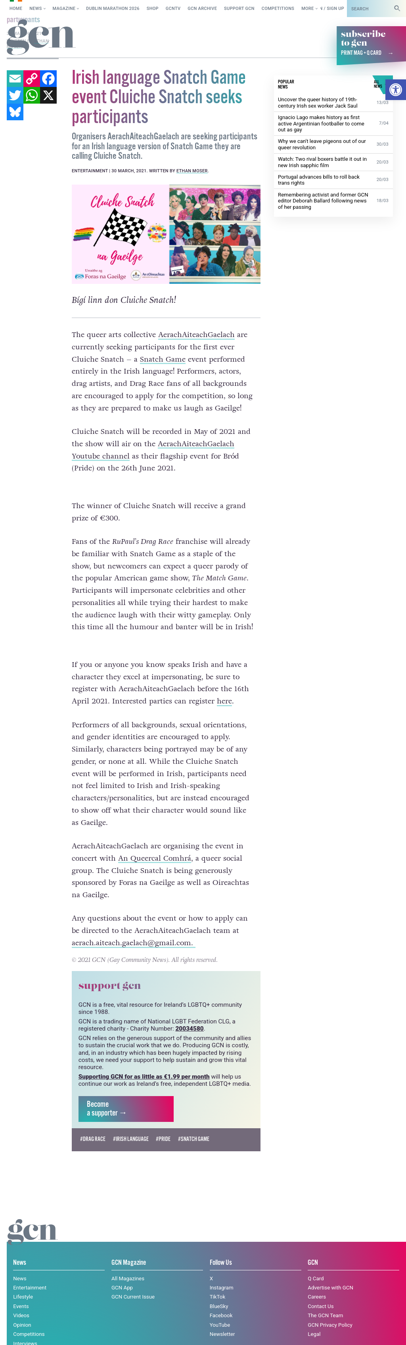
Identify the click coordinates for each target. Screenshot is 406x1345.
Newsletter (222, 1320)
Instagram (222, 1274)
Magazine (64, 8)
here (224, 687)
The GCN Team (325, 1302)
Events (21, 1292)
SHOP (153, 8)
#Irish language (131, 1125)
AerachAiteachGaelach (196, 335)
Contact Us (320, 1292)
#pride (163, 1125)
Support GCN (239, 8)
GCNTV (173, 8)
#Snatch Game (193, 1125)
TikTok (218, 1283)
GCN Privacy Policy (330, 1311)
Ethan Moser (192, 170)
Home (16, 8)
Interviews (25, 1329)
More (307, 8)
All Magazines (127, 1264)
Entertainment (29, 1274)
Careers (317, 1283)
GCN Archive (202, 8)
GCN (313, 1249)
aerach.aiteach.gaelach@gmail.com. (133, 929)
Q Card (316, 1264)
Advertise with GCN (330, 1274)
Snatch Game (163, 359)
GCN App (122, 1274)
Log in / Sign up (326, 8)
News (35, 8)
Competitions (278, 8)
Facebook (221, 1302)
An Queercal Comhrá (154, 844)
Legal (314, 1320)
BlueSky (219, 1292)
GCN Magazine (128, 1249)
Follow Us (221, 1249)
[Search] (397, 8)
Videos (21, 1302)
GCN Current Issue (133, 1283)
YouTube (220, 1311)
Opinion (22, 1311)
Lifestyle (23, 1283)
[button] (395, 89)
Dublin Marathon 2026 (113, 8)
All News (23, 1339)
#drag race (92, 1125)
